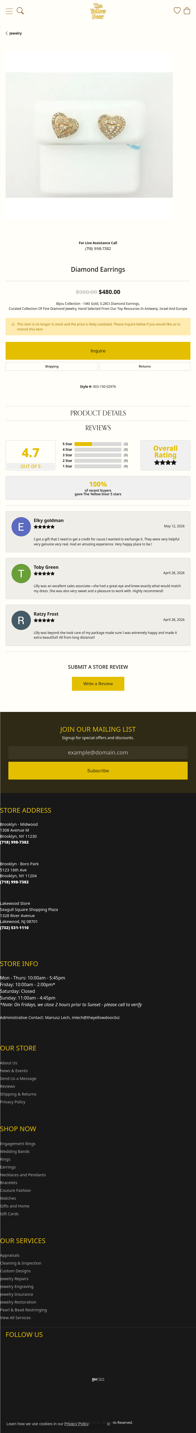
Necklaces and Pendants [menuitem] (23, 1174)
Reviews (98, 428)
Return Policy (43, 1407)
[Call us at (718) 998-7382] (14, 842)
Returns (145, 366)
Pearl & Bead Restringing (23, 1309)
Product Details (98, 413)
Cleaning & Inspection (20, 1263)
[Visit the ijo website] (98, 1379)
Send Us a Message (18, 1078)
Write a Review (98, 683)
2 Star (67, 460)
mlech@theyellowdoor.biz (96, 1017)
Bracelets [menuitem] (8, 1182)
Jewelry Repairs (14, 1278)
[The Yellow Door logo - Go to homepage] (98, 11)
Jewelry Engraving (16, 1286)
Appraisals (10, 1255)
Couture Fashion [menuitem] (15, 1190)
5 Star (67, 444)
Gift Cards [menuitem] (9, 1213)
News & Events (14, 1070)
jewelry (15, 33)
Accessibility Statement (144, 1407)
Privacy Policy (12, 1101)
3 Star (67, 455)
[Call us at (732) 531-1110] (14, 927)
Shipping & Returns (18, 1094)
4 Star (67, 449)
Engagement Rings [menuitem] (18, 1143)
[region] (98, 144)
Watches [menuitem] (8, 1198)
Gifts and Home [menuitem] (14, 1206)
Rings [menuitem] (5, 1159)
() (126, 444)
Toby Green (46, 567)
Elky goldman (49, 520)
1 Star (67, 466)
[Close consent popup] (108, 1424)
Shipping (52, 366)
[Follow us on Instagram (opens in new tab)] (11, 1345)
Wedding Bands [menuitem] (15, 1151)
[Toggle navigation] (9, 11)
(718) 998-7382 (98, 249)
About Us (8, 1062)
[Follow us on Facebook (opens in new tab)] (24, 1345)
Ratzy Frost (46, 614)
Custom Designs (15, 1270)
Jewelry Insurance (16, 1294)
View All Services (15, 1317)
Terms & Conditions (104, 1407)
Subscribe (98, 770)
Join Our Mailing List (98, 729)
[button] (20, 11)
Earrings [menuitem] (8, 1167)
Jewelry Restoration (18, 1302)
